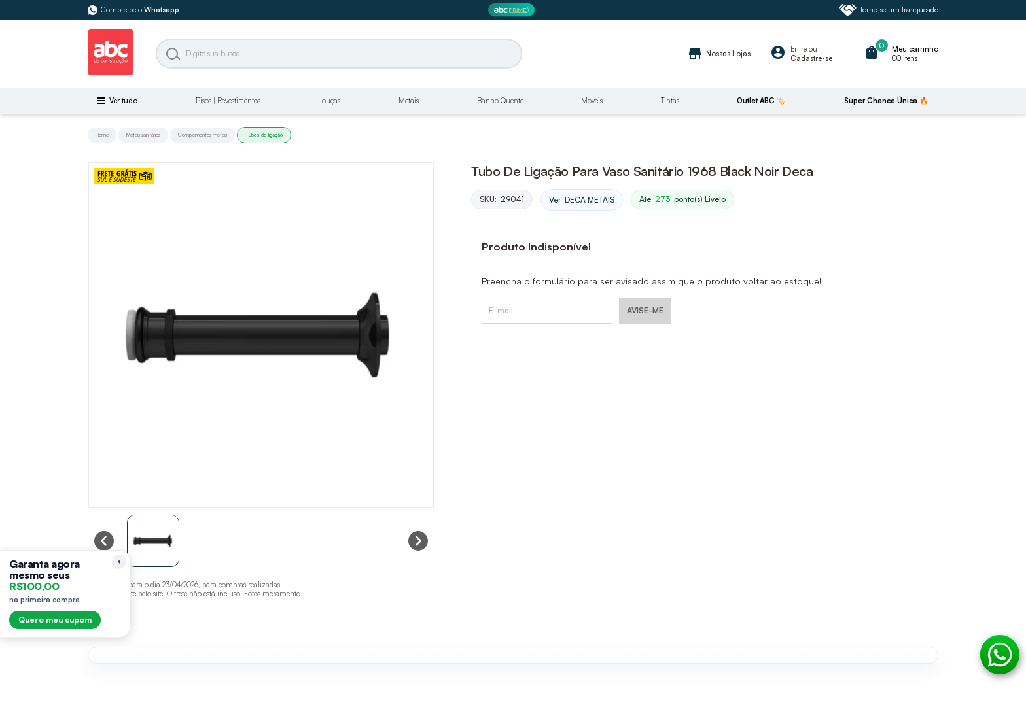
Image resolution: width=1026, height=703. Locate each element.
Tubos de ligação (264, 134)
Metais (408, 100)
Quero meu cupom (55, 620)
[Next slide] (418, 541)
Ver (581, 200)
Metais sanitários (143, 134)
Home (102, 134)
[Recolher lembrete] (119, 562)
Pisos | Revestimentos (228, 100)
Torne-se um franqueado (888, 10)
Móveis (592, 100)
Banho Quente (500, 100)
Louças (329, 100)
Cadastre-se (811, 58)
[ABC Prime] (513, 10)
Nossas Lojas (719, 53)
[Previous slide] (104, 541)
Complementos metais (202, 134)
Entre (798, 49)
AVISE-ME (645, 310)
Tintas (670, 100)
